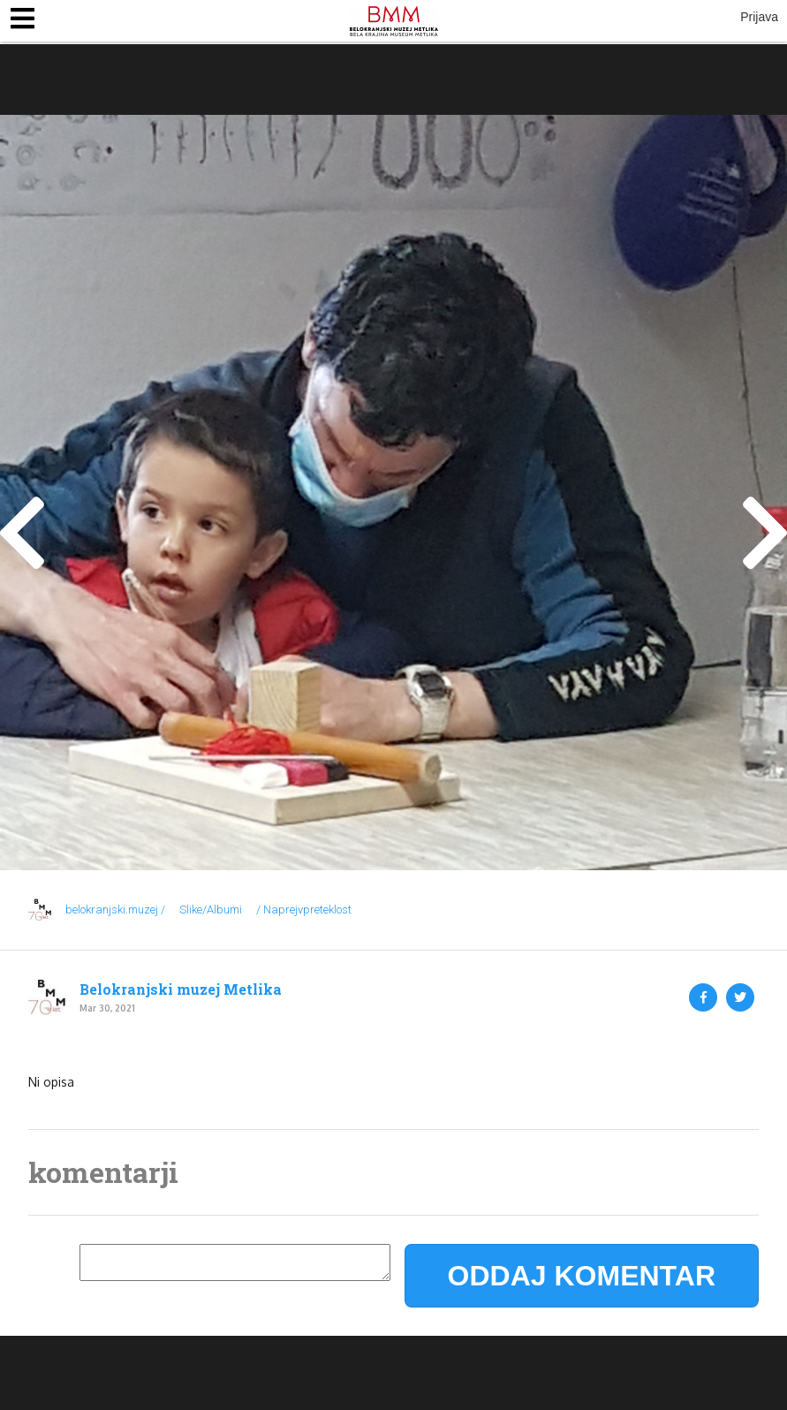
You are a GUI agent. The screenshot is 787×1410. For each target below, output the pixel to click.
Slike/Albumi (210, 909)
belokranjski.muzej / (115, 909)
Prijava (759, 17)
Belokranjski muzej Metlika (180, 989)
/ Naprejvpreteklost (304, 909)
